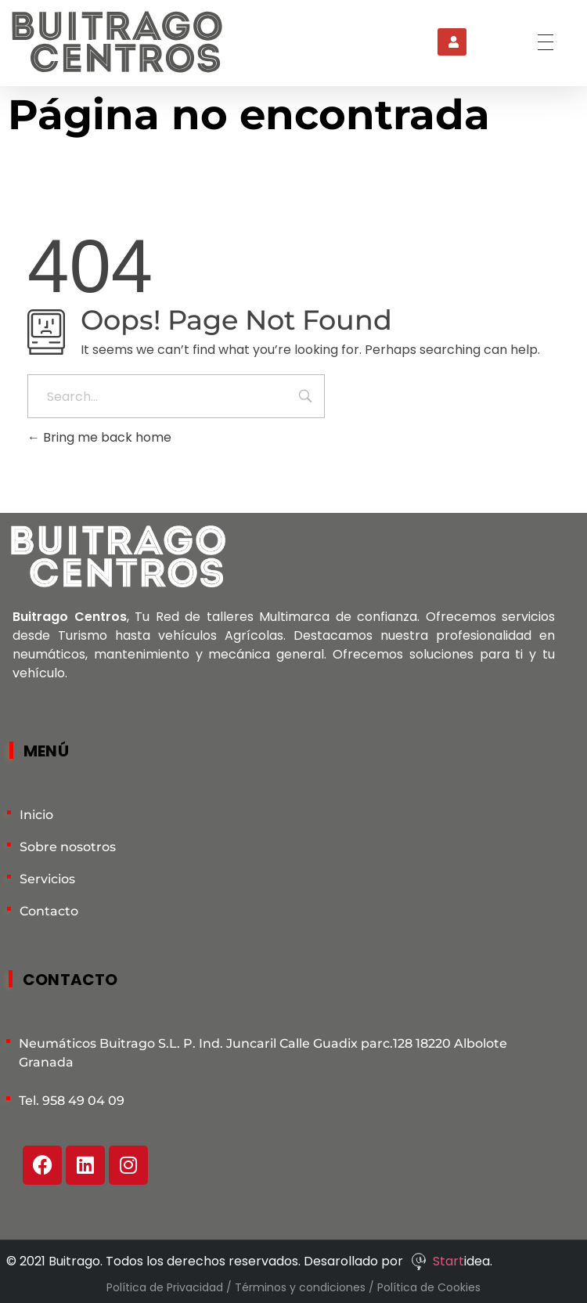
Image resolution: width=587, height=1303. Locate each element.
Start (448, 1261)
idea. (478, 1261)
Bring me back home (99, 437)
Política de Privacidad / (170, 1287)
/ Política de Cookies (425, 1287)
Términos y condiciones (302, 1287)
